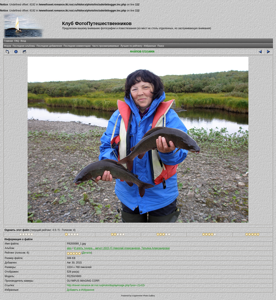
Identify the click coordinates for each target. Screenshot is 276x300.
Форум (7, 45)
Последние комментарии (77, 45)
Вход (23, 41)
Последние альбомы (24, 45)
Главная (8, 41)
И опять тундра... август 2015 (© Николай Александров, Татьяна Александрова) (122, 248)
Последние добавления (49, 45)
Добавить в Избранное (80, 289)
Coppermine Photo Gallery (143, 296)
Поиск (160, 45)
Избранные (150, 45)
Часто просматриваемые (105, 45)
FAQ (16, 41)
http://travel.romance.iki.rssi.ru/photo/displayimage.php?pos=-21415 (106, 285)
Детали (87, 252)
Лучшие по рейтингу (131, 45)
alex (69, 248)
